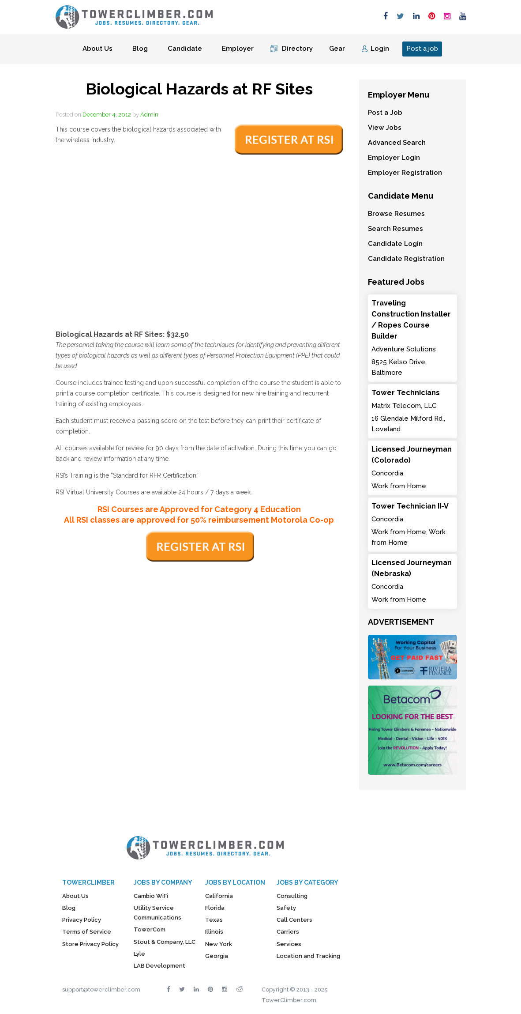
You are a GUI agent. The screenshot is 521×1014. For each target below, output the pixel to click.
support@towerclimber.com (101, 989)
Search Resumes (395, 229)
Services (289, 944)
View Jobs (384, 128)
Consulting (292, 896)
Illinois (214, 931)
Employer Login (394, 158)
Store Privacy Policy (90, 944)
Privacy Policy (81, 919)
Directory (297, 49)
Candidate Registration (406, 259)
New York (218, 944)
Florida (215, 908)
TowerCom (149, 929)
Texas (214, 919)
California (219, 896)
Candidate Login (395, 244)
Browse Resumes (396, 214)
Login (380, 49)
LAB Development (159, 965)
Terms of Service (86, 931)
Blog (140, 49)
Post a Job (385, 113)
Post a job (422, 49)
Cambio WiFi (151, 896)
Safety (286, 908)
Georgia (216, 956)
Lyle (139, 953)
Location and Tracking (308, 956)
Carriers (288, 931)
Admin (149, 114)
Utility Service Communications (157, 913)
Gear (337, 49)
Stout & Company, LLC (164, 942)
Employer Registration (405, 173)
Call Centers (294, 919)
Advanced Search (397, 143)
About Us (97, 49)
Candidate (185, 49)
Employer (238, 49)
